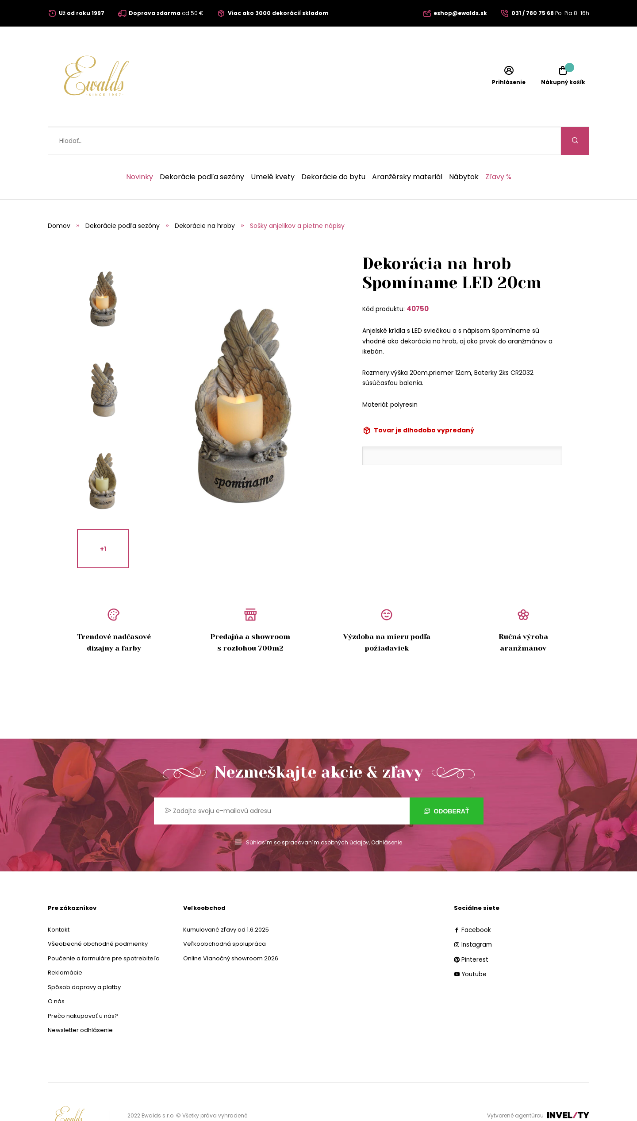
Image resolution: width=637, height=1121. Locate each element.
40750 (418, 280)
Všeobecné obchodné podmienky (98, 916)
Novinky (139, 149)
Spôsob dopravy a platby (84, 959)
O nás (56, 973)
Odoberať (446, 782)
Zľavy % (498, 149)
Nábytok (464, 149)
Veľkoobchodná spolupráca (224, 916)
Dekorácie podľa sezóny (202, 149)
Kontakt (58, 902)
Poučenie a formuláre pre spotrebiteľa (104, 930)
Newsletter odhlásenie (80, 1002)
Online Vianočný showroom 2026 (230, 930)
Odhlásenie (386, 814)
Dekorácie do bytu (333, 149)
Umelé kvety (273, 149)
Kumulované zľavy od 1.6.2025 (226, 902)
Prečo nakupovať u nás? (83, 988)
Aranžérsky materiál (407, 149)
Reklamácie (65, 944)
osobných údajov (345, 814)
